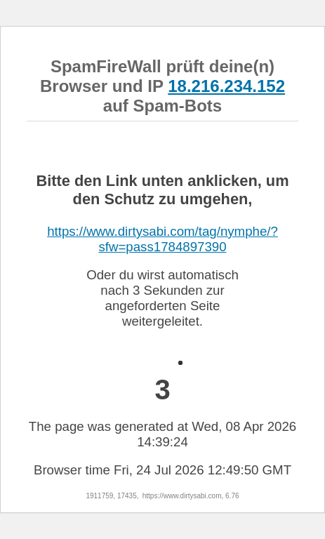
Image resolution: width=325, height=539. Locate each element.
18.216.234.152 (226, 85)
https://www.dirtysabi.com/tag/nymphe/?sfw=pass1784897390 (162, 239)
